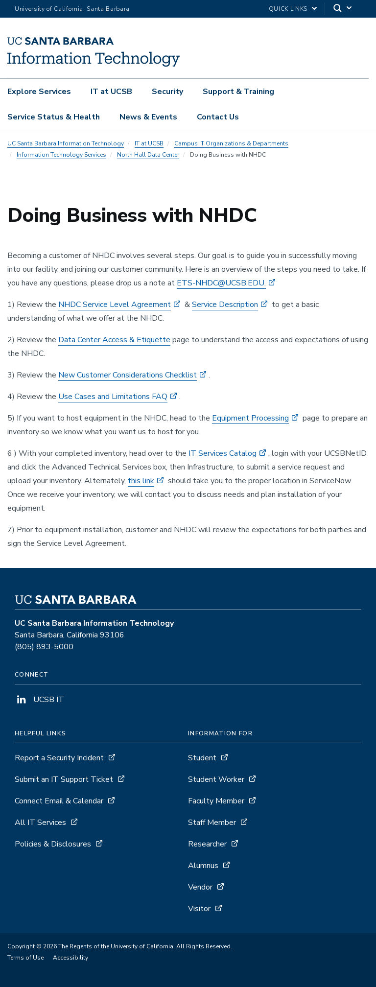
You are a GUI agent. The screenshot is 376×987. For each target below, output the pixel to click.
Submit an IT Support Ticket (64, 779)
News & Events (148, 117)
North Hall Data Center (148, 155)
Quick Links (288, 9)
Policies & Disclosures (53, 844)
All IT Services (40, 822)
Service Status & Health (53, 117)
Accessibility (70, 958)
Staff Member (212, 822)
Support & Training (238, 91)
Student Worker (216, 779)
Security (167, 91)
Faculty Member (216, 801)
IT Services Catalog (222, 453)
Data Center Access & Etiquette (114, 339)
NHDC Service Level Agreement (114, 304)
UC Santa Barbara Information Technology (65, 143)
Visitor (199, 908)
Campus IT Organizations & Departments (231, 143)
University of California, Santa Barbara (72, 9)
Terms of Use (25, 958)
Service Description (225, 304)
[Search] (343, 9)
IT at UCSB (111, 91)
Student (202, 757)
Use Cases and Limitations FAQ (112, 396)
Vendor (200, 887)
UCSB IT (39, 699)
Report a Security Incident (59, 757)
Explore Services (39, 91)
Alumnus (203, 865)
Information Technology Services (61, 155)
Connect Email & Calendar (59, 801)
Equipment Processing (250, 418)
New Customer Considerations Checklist (127, 375)
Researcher (207, 844)
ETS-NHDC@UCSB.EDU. (221, 283)
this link (141, 480)
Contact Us (218, 117)
